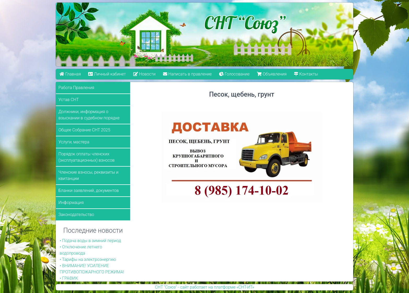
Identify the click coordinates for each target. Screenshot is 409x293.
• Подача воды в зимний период (90, 240)
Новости (144, 74)
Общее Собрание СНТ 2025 (84, 129)
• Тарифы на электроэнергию (88, 259)
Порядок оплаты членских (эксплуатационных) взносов (86, 157)
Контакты (306, 74)
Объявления (271, 74)
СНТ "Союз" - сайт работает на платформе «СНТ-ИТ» (204, 287)
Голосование (234, 74)
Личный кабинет (107, 74)
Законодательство (76, 214)
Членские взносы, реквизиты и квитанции (88, 175)
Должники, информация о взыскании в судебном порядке (88, 114)
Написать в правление (187, 74)
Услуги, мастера (73, 141)
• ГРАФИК (69, 278)
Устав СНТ (68, 99)
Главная (70, 74)
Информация (71, 202)
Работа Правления (76, 87)
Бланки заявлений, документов (88, 190)
